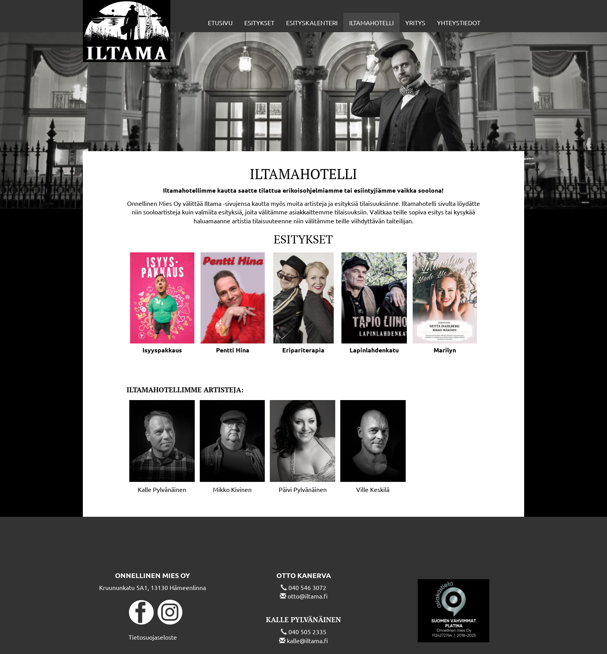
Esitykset (259, 22)
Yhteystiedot (458, 22)
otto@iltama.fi (308, 596)
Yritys (415, 22)
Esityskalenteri (312, 22)
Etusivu (220, 22)
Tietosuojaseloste (153, 637)
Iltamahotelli (371, 22)
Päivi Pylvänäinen (303, 489)
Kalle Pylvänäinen (162, 489)
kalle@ (296, 640)
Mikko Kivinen (232, 489)
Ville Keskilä (372, 489)
